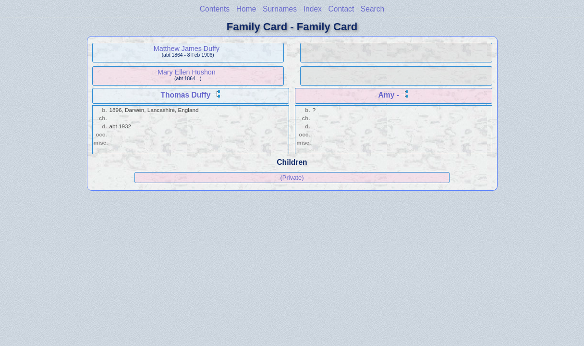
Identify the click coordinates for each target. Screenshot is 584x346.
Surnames (280, 9)
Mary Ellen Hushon (187, 72)
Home (246, 9)
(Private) (292, 177)
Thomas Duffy (185, 95)
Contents (215, 9)
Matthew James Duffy (186, 48)
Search (372, 9)
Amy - (388, 95)
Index (313, 9)
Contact (341, 9)
